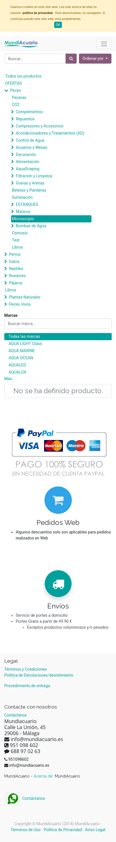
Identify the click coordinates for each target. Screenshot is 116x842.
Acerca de (44, 776)
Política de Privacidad (63, 829)
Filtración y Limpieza (34, 176)
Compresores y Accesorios (39, 126)
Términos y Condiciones (25, 669)
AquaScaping (27, 169)
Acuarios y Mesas (31, 147)
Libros (17, 247)
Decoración (26, 154)
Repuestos (25, 119)
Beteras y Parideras (29, 190)
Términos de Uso (25, 829)
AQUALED (17, 365)
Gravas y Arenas (30, 183)
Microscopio (23, 218)
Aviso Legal (95, 829)
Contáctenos (15, 715)
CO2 (16, 104)
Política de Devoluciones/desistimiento (38, 675)
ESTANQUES (27, 204)
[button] (95, 59)
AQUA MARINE (22, 350)
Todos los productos (23, 76)
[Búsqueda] (71, 59)
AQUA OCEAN (21, 358)
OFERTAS (13, 83)
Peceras (19, 97)
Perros (15, 254)
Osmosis (20, 233)
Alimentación (27, 161)
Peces (15, 90)
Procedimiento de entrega (27, 685)
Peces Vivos (19, 304)
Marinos (23, 211)
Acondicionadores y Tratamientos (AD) (50, 133)
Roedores (17, 275)
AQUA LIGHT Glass (25, 343)
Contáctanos (24, 798)
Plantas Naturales (24, 297)
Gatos (14, 261)
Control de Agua (30, 140)
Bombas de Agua (31, 226)
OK (58, 25)
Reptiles (16, 268)
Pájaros (15, 283)
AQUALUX (17, 372)
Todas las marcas (24, 336)
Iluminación (22, 197)
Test (16, 240)
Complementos (29, 111)
